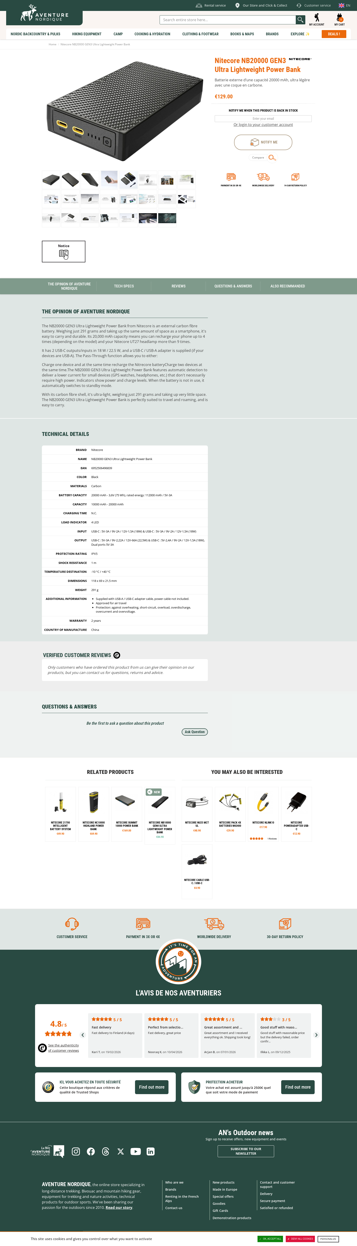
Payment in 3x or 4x (231, 185)
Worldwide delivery (263, 185)
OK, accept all (270, 1239)
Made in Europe (225, 1189)
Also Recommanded (287, 286)
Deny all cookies (300, 1239)
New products (224, 1182)
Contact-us (173, 1208)
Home (52, 44)
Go (300, 19)
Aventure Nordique (66, 1184)
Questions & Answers (233, 286)
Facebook (90, 1151)
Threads (105, 1151)
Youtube (135, 1151)
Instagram (75, 1151)
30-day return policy (285, 937)
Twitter (120, 1151)
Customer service (72, 937)
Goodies (219, 1203)
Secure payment (272, 1201)
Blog (48, 1151)
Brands (170, 1189)
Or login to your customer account (263, 124)
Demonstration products (232, 1217)
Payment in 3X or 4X (143, 937)
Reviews (179, 286)
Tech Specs (124, 286)
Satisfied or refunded (276, 1208)
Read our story (119, 1207)
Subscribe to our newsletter (246, 1151)
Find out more (151, 1087)
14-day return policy (295, 185)
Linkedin (150, 1151)
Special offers (223, 1196)
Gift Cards (220, 1210)
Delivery (266, 1194)
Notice (63, 245)
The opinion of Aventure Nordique (69, 286)
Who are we (174, 1182)
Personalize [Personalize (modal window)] (328, 1239)
